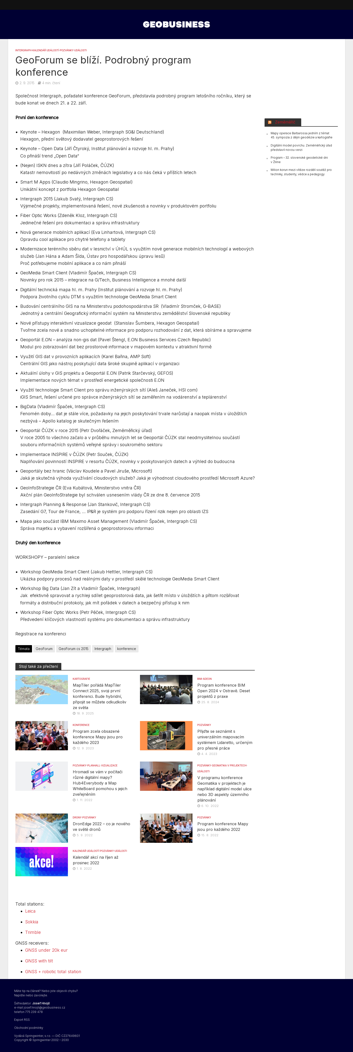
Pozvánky (67, 50)
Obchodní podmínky (28, 1028)
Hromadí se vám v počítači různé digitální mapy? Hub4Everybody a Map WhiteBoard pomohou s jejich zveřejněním (100, 783)
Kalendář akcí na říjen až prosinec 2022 (95, 860)
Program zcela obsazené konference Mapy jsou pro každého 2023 (98, 737)
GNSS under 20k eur (46, 950)
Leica (30, 911)
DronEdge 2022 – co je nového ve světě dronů (101, 826)
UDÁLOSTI (80, 50)
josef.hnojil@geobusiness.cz (44, 1007)
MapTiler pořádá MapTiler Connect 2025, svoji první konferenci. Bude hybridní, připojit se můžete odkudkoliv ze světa (99, 696)
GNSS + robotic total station (53, 971)
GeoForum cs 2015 (73, 649)
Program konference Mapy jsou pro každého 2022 (222, 826)
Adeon (207, 679)
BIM (199, 679)
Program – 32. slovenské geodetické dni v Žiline (299, 160)
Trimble (33, 932)
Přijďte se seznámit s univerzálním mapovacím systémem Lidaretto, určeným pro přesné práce (224, 740)
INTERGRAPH (23, 50)
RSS (27, 1019)
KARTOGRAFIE (81, 679)
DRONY (77, 817)
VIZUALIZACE (109, 765)
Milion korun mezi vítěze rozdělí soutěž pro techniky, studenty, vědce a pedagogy (301, 172)
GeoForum (44, 649)
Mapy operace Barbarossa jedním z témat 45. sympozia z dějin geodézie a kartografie (301, 135)
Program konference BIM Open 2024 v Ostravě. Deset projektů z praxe (223, 691)
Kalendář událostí (45, 50)
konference (126, 649)
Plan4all (93, 765)
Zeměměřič (285, 122)
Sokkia (31, 921)
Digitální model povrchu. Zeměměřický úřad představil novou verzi (301, 148)
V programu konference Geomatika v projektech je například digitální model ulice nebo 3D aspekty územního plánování (224, 789)
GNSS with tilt (39, 960)
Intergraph (103, 649)
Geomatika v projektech (229, 765)
